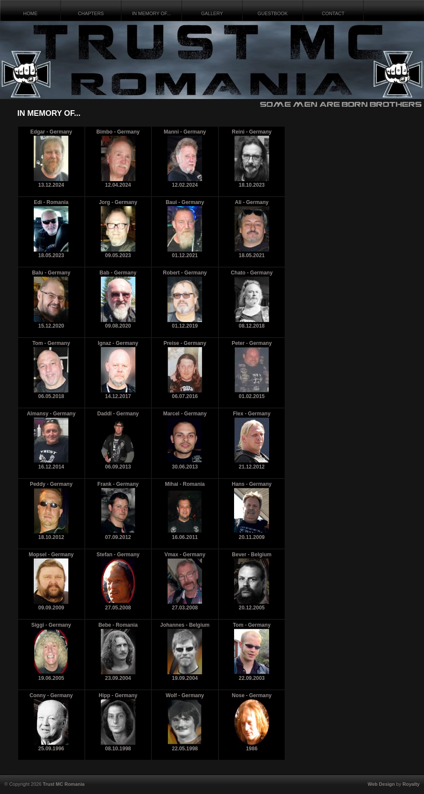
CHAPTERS (91, 13)
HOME (30, 13)
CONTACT (333, 13)
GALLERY (212, 13)
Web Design (381, 784)
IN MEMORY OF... (151, 13)
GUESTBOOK (272, 13)
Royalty (411, 784)
